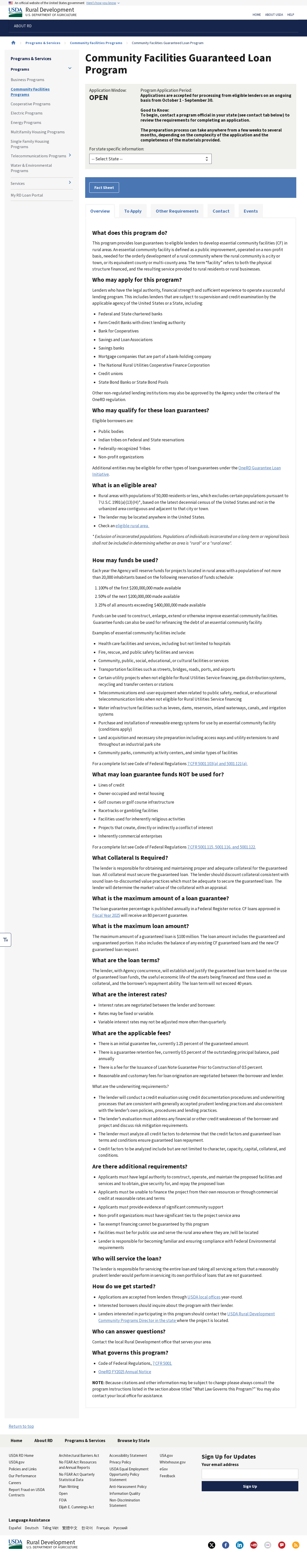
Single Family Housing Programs (30, 144)
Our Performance (22, 1475)
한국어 (87, 1527)
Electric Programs (27, 112)
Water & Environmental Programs (31, 168)
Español (15, 1527)
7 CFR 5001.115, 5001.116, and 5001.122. (221, 847)
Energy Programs (26, 122)
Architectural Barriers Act (79, 1455)
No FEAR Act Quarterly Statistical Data (77, 1477)
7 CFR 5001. (162, 1363)
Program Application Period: (166, 90)
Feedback (167, 1475)
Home (257, 14)
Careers (15, 1482)
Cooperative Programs (30, 103)
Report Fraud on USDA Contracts (27, 1492)
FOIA (63, 1500)
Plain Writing (69, 1486)
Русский (120, 1527)
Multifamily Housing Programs (38, 131)
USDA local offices (204, 1297)
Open (63, 1493)
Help (290, 14)
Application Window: (107, 90)
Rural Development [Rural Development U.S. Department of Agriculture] (47, 13)
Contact (221, 211)
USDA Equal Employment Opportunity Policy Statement (129, 1474)
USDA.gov (16, 1462)
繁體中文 (70, 1527)
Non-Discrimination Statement (124, 1503)
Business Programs (27, 79)
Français (103, 1527)
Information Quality (124, 1493)
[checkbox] (5, 940)
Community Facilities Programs (96, 43)
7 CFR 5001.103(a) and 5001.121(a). (217, 763)
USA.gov (166, 1455)
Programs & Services (42, 43)
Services (18, 183)
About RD (43, 1440)
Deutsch (32, 1527)
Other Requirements (177, 211)
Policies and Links (23, 1469)
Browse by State (134, 1440)
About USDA (274, 14)
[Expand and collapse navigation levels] (70, 68)
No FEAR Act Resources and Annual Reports (78, 1465)
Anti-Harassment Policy (128, 1486)
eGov (164, 1469)
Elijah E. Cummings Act (76, 1507)
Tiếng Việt (50, 1527)
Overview (100, 211)
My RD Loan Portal (27, 195)
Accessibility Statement (128, 1455)
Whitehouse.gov (173, 1462)
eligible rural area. (132, 526)
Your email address (220, 1464)
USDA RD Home (21, 1455)
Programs (20, 69)
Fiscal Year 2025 (106, 915)
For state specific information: (116, 149)
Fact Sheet (104, 187)
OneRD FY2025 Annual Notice (124, 1371)
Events (251, 211)
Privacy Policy (120, 1462)
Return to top (21, 1426)
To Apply (133, 211)
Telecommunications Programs (38, 155)
